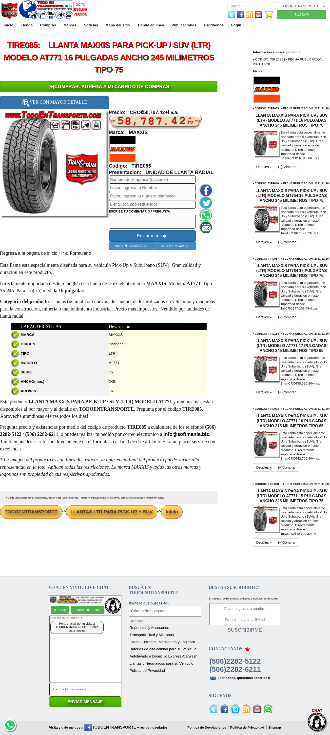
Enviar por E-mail (87, 610)
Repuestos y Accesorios (149, 627)
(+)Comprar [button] (287, 167)
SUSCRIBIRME (245, 630)
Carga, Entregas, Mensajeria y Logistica (162, 642)
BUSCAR (301, 15)
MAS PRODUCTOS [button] (130, 246)
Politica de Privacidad (147, 670)
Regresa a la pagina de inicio (29, 253)
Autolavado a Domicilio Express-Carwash (163, 656)
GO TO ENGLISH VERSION (80, 9)
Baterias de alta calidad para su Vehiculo (163, 649)
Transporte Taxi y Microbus (152, 635)
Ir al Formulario (76, 253)
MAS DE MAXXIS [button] (174, 246)
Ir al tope (60, 610)
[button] (122, 149)
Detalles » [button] (264, 167)
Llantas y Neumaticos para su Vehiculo (161, 663)
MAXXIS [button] (138, 132)
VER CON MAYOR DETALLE (54, 103)
